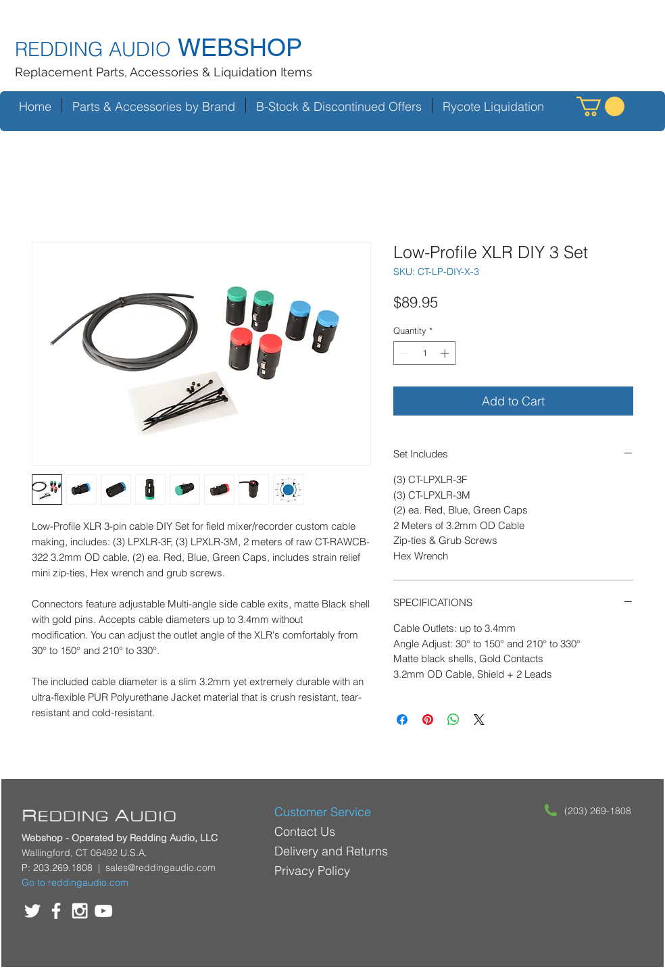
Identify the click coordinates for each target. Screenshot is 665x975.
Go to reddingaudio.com (75, 882)
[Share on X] (479, 719)
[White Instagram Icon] (80, 911)
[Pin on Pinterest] (428, 719)
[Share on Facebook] (402, 719)
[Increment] (446, 353)
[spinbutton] (425, 353)
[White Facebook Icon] (56, 911)
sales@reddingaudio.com (160, 867)
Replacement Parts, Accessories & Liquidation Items (163, 72)
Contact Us (304, 831)
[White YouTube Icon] (103, 911)
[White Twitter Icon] (32, 911)
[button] (600, 106)
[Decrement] (403, 353)
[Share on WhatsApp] (453, 719)
